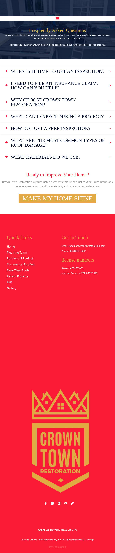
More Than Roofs (18, 270)
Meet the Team (17, 252)
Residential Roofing (20, 258)
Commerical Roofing (20, 264)
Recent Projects (17, 276)
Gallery (11, 288)
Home (11, 246)
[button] (57, 18)
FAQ (9, 282)
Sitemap (89, 539)
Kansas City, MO (67, 529)
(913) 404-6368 (57, 547)
